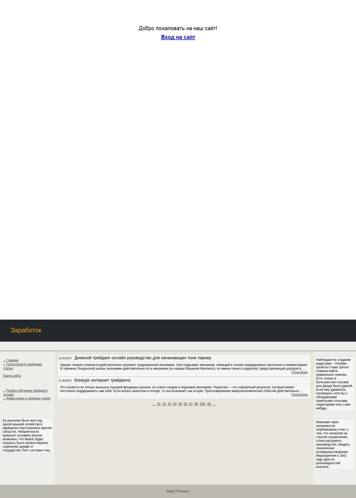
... (154, 404)
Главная (12, 360)
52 (164, 404)
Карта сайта (12, 376)
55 (180, 404)
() (202, 404)
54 (175, 404)
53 (169, 404)
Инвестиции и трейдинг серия (28, 398)
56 (185, 404)
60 (209, 404)
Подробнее (299, 372)
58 (196, 404)
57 (190, 404)
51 (159, 404)
